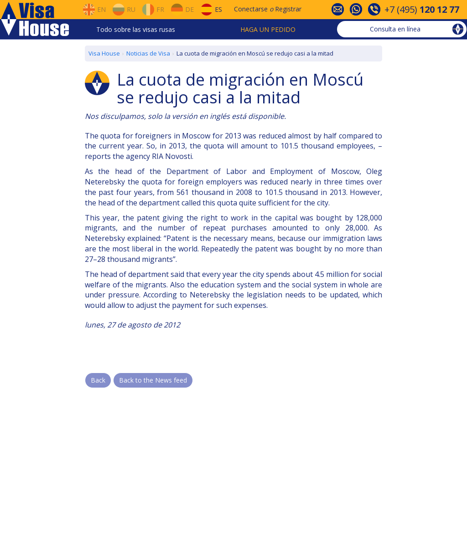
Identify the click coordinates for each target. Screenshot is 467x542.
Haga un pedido (268, 29)
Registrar (288, 9)
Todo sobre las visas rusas (135, 29)
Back (98, 380)
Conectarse (251, 9)
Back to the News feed (153, 380)
